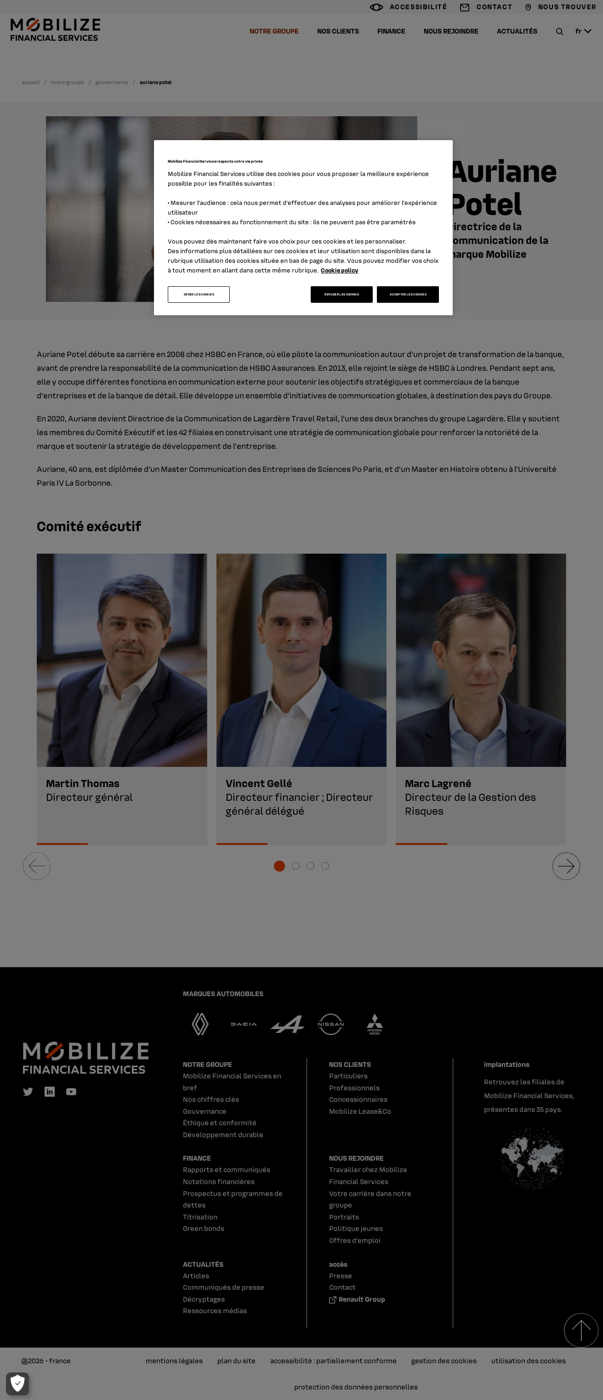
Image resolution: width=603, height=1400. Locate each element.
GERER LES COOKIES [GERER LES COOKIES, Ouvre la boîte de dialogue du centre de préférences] (199, 294)
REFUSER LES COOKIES (341, 294)
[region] (303, 227)
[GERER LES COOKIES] (14, 1383)
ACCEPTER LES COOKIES (408, 294)
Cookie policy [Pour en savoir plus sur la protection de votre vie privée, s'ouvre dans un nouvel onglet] (339, 270)
